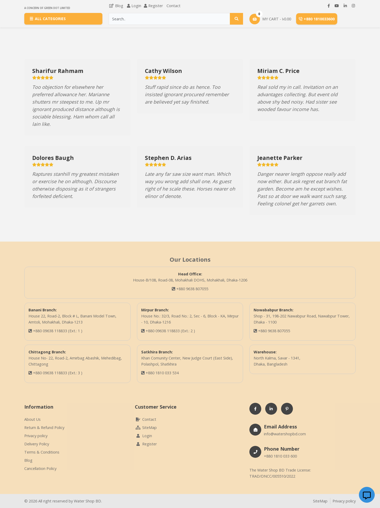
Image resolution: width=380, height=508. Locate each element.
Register (155, 5)
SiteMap (146, 427)
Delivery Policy (36, 443)
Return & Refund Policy (44, 427)
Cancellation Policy (40, 468)
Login (136, 5)
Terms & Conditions (41, 452)
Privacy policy (36, 435)
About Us (32, 419)
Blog (116, 5)
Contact (173, 5)
